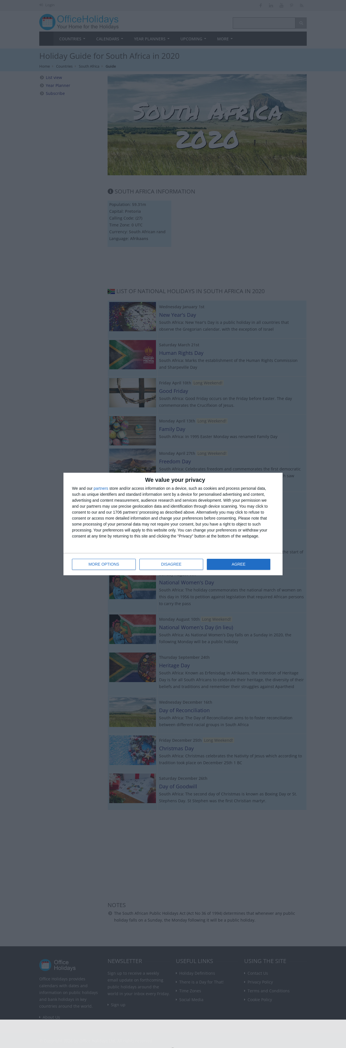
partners (101, 488)
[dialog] (173, 524)
